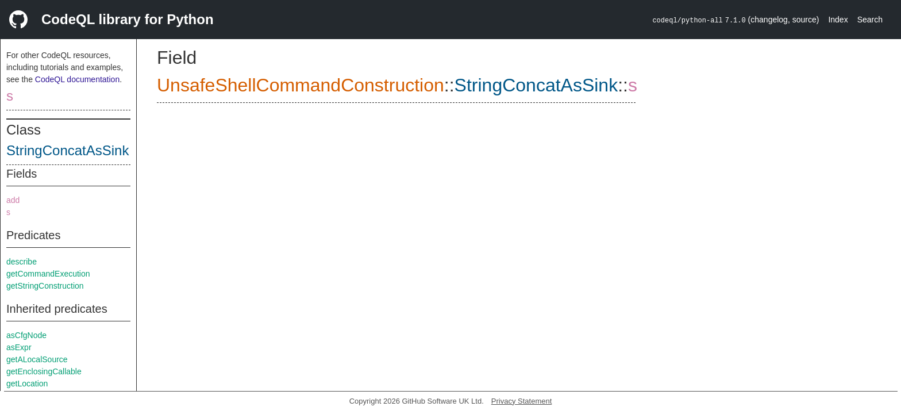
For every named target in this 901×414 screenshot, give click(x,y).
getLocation (27, 383)
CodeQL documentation (77, 79)
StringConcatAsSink (67, 150)
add (13, 200)
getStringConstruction (45, 285)
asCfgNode (26, 335)
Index (838, 19)
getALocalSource (37, 359)
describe (21, 261)
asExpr (19, 347)
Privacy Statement (521, 401)
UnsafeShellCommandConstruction (300, 85)
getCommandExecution (48, 273)
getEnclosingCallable (44, 371)
